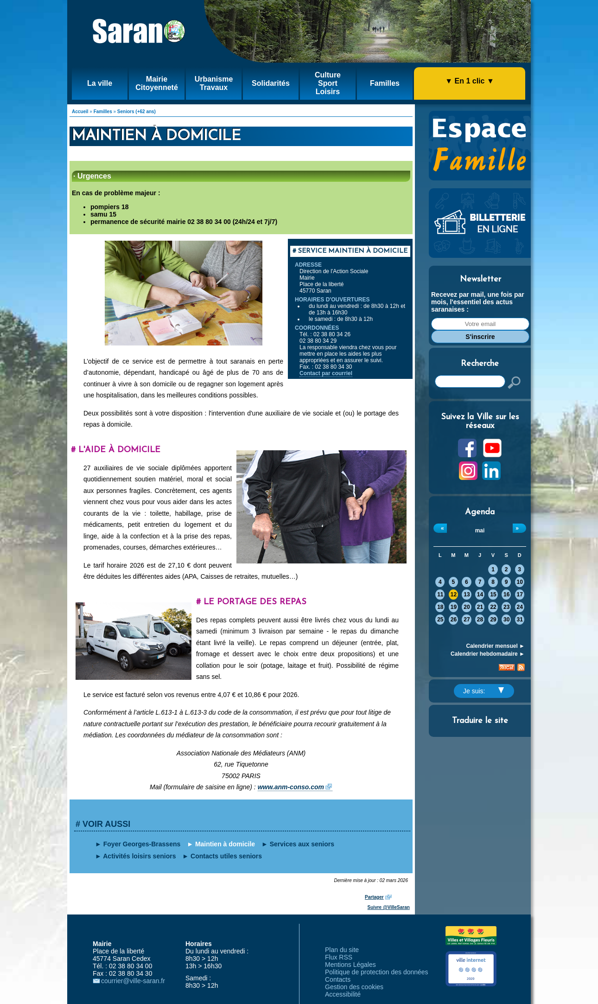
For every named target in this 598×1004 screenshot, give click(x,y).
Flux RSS (338, 957)
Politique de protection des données (376, 972)
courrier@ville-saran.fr (133, 981)
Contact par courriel (325, 373)
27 (467, 619)
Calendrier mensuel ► (495, 646)
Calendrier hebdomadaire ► (488, 654)
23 (506, 607)
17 (520, 594)
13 (467, 594)
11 (440, 594)
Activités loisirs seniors (139, 856)
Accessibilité (343, 994)
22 (493, 607)
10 (520, 582)
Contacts (337, 979)
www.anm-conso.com (291, 787)
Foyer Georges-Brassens (142, 844)
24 (520, 607)
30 (506, 619)
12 (454, 594)
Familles (103, 111)
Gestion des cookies (354, 987)
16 (506, 594)
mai (480, 530)
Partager (374, 897)
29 (493, 619)
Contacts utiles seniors (226, 856)
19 (454, 607)
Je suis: (483, 691)
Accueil (80, 111)
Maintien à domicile (225, 844)
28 (480, 619)
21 (480, 607)
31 (520, 619)
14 (480, 594)
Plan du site (342, 949)
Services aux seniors (302, 844)
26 (454, 619)
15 (493, 594)
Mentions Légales (350, 964)
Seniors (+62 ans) (136, 111)
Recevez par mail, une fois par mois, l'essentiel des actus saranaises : (477, 302)
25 (440, 619)
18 (440, 607)
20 (467, 607)
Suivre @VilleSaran (389, 907)
